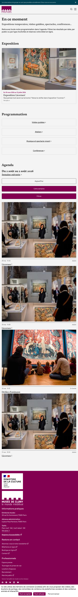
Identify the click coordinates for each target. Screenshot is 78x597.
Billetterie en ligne (8, 547)
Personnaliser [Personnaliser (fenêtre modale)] (53, 594)
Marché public (7, 575)
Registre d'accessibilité (11, 535)
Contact (5, 553)
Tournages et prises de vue (11, 566)
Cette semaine (39, 189)
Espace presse (7, 562)
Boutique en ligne (8, 550)
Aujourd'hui (39, 181)
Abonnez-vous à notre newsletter (14, 544)
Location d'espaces (9, 569)
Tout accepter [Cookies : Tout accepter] (25, 594)
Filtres (39, 196)
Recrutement (6, 572)
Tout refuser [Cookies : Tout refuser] (39, 594)
